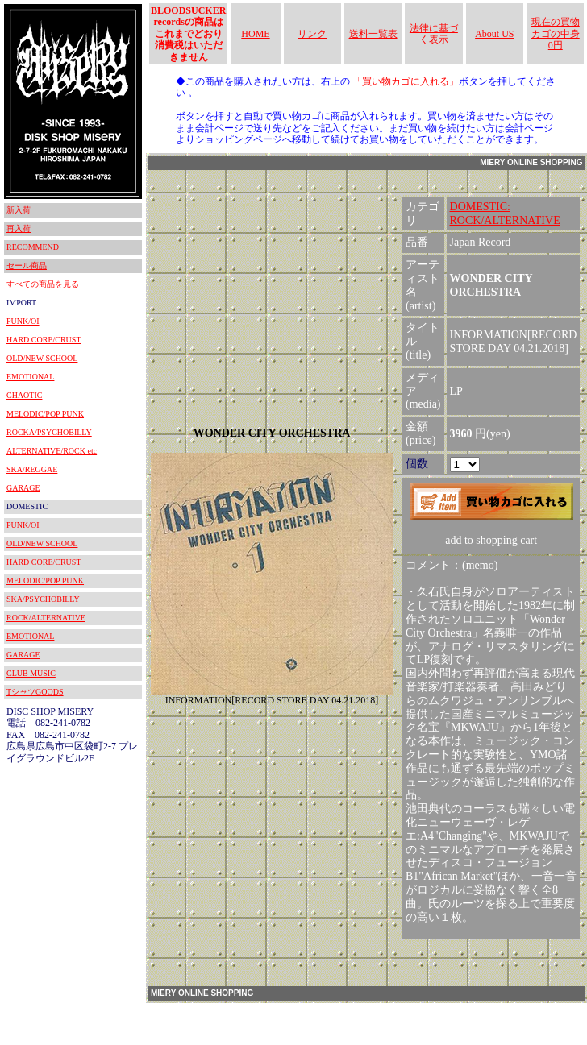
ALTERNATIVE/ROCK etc (51, 450)
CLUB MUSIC (31, 673)
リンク (312, 33)
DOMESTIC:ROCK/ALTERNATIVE (505, 213)
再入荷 (18, 228)
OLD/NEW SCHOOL (41, 358)
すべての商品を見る (42, 284)
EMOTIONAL (30, 376)
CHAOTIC (24, 395)
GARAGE (23, 487)
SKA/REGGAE (31, 469)
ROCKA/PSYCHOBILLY (49, 432)
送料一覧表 (373, 33)
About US (494, 33)
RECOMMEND (32, 247)
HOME (255, 33)
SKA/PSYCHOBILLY (43, 599)
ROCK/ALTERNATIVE (45, 617)
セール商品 (26, 265)
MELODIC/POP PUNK (45, 413)
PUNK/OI (23, 321)
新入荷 (18, 209)
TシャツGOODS (35, 691)
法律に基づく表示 (434, 34)
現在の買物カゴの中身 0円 (555, 33)
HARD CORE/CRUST (43, 339)
